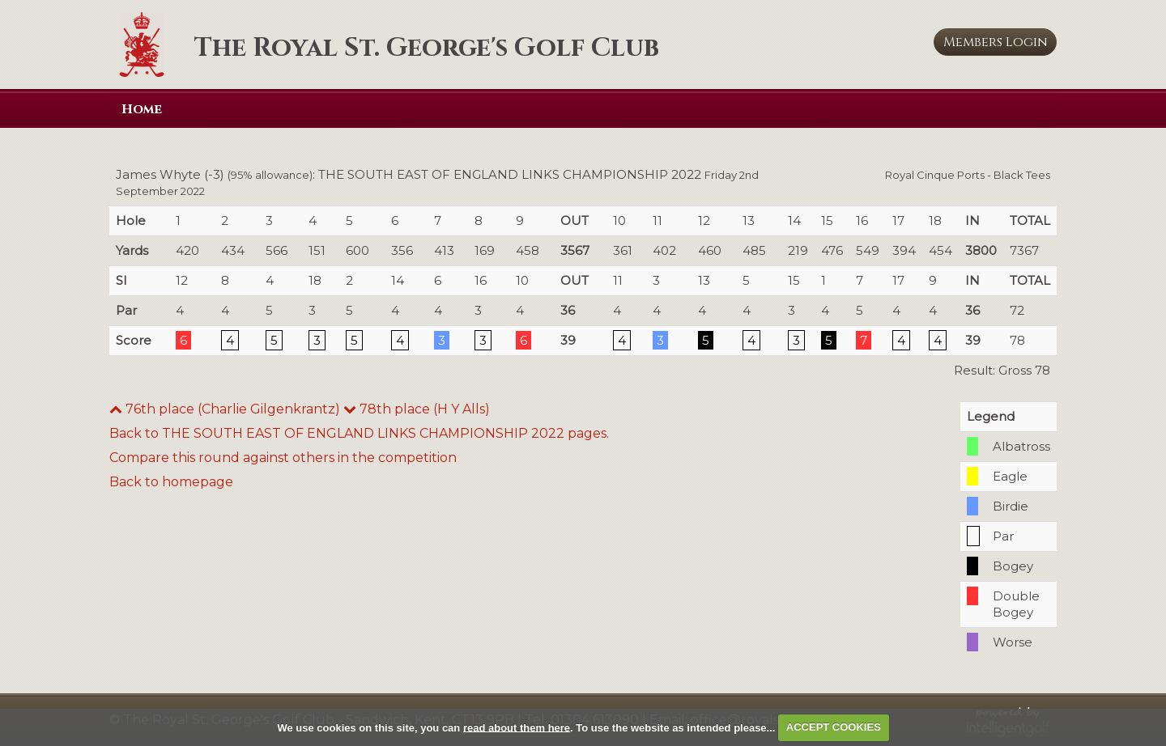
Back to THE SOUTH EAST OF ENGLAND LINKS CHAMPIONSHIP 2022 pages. (359, 433)
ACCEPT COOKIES (833, 727)
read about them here (516, 727)
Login (995, 42)
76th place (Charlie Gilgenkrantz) (224, 409)
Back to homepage (171, 482)
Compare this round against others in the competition (283, 457)
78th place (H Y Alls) (416, 409)
